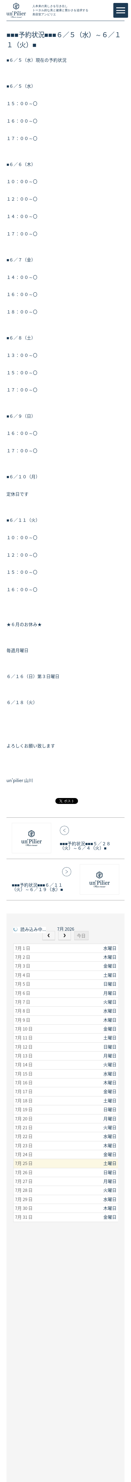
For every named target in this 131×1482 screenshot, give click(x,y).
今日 (81, 935)
